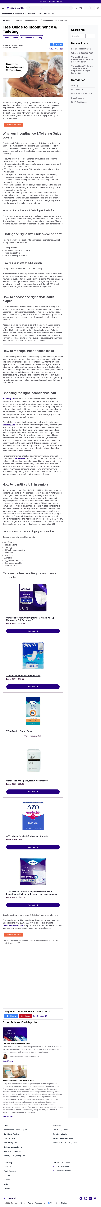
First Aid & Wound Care (81, 94)
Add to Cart (33, 631)
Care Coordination (46, 13)
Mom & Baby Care (10, 1143)
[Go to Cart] (98, 8)
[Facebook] (80, 1198)
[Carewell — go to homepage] (15, 8)
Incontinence (77, 89)
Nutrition (31, 13)
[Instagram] (85, 1198)
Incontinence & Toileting (31, 38)
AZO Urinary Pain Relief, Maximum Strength (27, 836)
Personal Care (9, 1138)
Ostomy (74, 85)
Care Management (60, 1130)
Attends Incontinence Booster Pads (23, 675)
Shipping (6, 1175)
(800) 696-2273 (61, 1167)
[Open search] (49, 8)
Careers (6, 1188)
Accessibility (40, 1203)
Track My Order (9, 1171)
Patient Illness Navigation (63, 1138)
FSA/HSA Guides (78, 102)
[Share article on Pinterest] (25, 1016)
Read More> (8, 1061)
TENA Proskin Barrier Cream (19, 731)
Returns (6, 1180)
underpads (56, 185)
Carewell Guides (11, 38)
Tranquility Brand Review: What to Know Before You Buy (82, 59)
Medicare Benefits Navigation (65, 1143)
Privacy (22, 1203)
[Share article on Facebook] (56, 44)
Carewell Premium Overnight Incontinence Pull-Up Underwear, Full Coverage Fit (30, 619)
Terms (30, 1203)
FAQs (5, 1184)
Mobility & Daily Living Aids (14, 1156)
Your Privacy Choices (57, 1203)
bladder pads (27, 185)
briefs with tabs (22, 166)
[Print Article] (55, 49)
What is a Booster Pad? (82, 53)
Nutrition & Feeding (11, 1134)
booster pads (40, 185)
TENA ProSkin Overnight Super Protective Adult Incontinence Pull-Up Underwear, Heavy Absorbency (31, 893)
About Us (7, 1167)
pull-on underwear (48, 164)
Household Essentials (12, 1151)
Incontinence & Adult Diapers (13, 13)
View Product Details (32, 736)
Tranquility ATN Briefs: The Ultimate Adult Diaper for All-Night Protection (82, 69)
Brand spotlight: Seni (81, 49)
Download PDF (14, 943)
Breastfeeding (77, 98)
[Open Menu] (3, 8)
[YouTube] (95, 1198)
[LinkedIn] (90, 1198)
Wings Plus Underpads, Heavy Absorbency (27, 781)
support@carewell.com (63, 1170)
